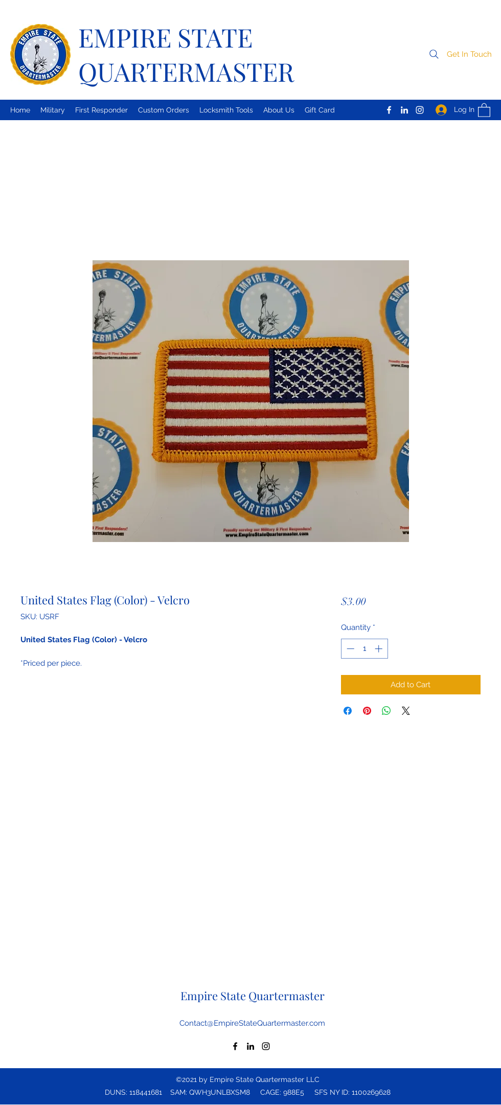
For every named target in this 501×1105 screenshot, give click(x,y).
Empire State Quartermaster (252, 995)
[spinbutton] (364, 648)
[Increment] (379, 648)
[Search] (434, 54)
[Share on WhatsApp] (386, 711)
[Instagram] (420, 110)
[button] (469, 54)
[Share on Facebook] (347, 711)
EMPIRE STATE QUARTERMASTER (186, 54)
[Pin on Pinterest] (367, 711)
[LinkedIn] (404, 110)
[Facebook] (389, 110)
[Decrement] (349, 648)
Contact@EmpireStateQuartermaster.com (252, 1023)
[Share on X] (406, 711)
